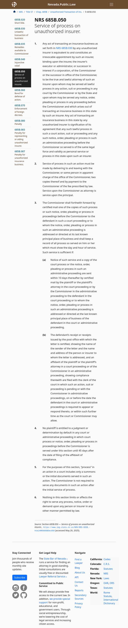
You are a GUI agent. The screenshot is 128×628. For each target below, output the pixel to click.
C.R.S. (107, 564)
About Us (80, 572)
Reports (79, 590)
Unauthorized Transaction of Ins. (66, 11)
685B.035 (22, 48)
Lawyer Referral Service (52, 576)
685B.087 (21, 158)
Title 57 (29, 11)
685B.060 (20, 94)
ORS (112, 583)
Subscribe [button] (19, 577)
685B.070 (21, 110)
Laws (106, 578)
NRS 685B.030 (64, 48)
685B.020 (20, 21)
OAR (106, 583)
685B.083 (21, 137)
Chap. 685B (41, 11)
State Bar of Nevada (55, 558)
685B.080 (20, 122)
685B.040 (20, 62)
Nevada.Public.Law (62, 4)
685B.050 (21, 78)
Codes (107, 559)
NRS (21, 11)
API (76, 577)
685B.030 (21, 33)
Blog (77, 567)
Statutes (108, 568)
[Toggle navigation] (111, 4)
